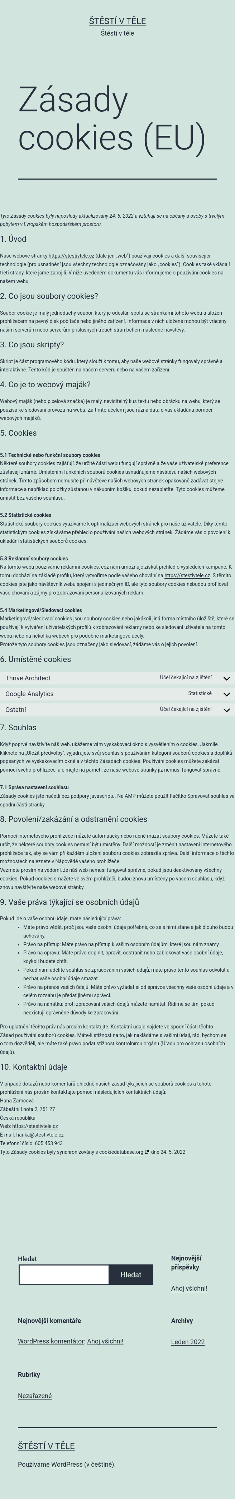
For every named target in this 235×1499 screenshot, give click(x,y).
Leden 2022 (188, 1342)
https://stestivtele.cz (71, 256)
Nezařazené (35, 1395)
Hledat (27, 1259)
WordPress (66, 1464)
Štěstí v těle (117, 21)
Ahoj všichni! (189, 1288)
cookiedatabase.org (121, 1152)
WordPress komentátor (51, 1341)
